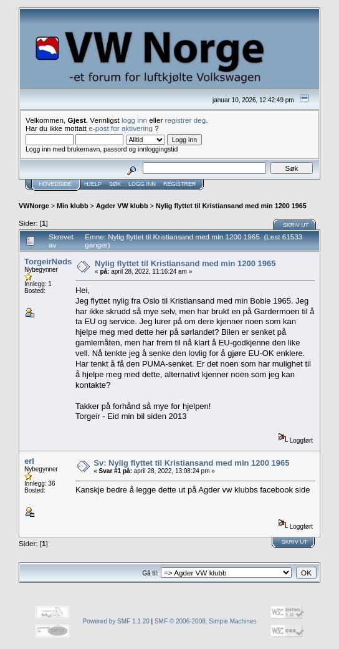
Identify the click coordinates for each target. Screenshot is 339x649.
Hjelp (93, 184)
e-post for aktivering (120, 128)
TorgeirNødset (51, 261)
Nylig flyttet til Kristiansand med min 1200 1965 (231, 205)
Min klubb (72, 205)
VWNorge (34, 205)
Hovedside (55, 184)
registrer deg (185, 120)
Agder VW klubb (122, 205)
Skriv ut (296, 225)
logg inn (134, 120)
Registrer (179, 184)
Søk (115, 184)
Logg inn (142, 184)
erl (29, 461)
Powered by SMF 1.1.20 (116, 621)
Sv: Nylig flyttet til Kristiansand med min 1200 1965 (191, 463)
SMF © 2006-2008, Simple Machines (206, 621)
